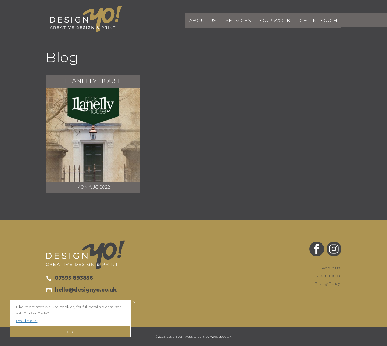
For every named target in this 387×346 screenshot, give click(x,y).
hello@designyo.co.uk (81, 289)
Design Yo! (86, 18)
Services (249, 19)
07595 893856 (69, 278)
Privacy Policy (327, 283)
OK (70, 331)
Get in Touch (321, 19)
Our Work (283, 19)
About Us (217, 19)
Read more (26, 320)
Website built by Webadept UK (207, 336)
